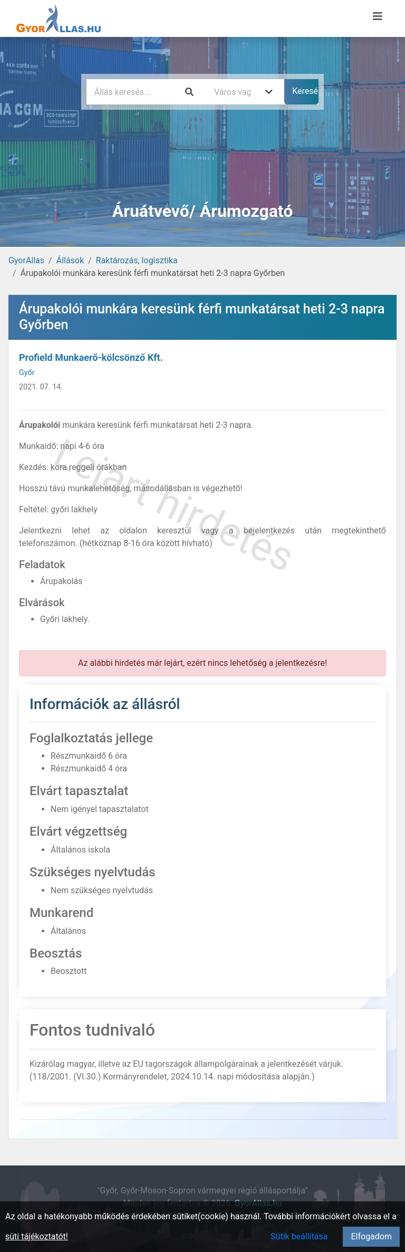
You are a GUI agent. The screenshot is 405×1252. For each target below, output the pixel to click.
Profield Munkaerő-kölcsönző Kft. (91, 357)
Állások (70, 260)
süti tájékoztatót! (36, 1236)
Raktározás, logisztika (137, 260)
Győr (27, 372)
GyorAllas (26, 260)
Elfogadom (371, 1236)
